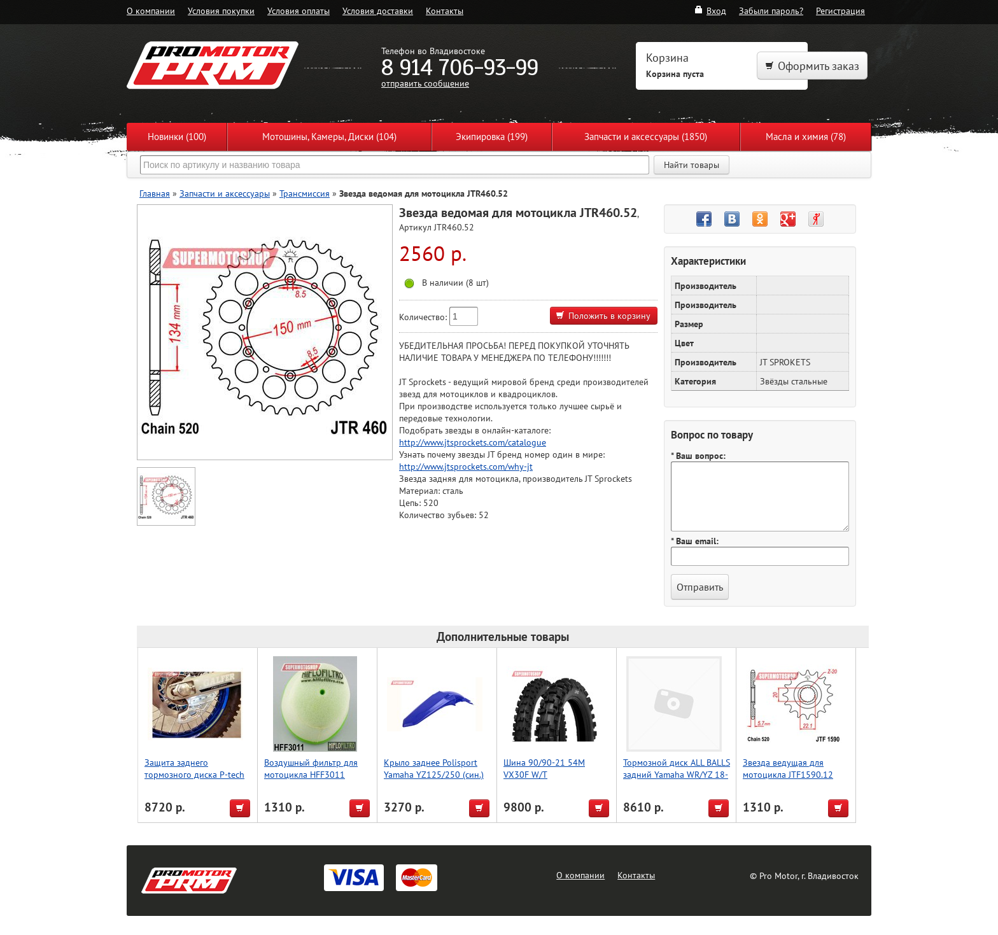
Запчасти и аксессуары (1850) (645, 136)
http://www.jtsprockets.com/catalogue (472, 442)
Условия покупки (221, 10)
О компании (151, 10)
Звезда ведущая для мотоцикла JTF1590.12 (788, 768)
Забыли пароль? (771, 10)
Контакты (444, 10)
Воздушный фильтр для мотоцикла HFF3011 (311, 768)
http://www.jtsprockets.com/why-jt (466, 466)
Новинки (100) (177, 136)
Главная (154, 193)
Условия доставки (377, 10)
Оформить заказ (812, 66)
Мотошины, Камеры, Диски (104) (329, 136)
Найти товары (691, 165)
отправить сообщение (425, 83)
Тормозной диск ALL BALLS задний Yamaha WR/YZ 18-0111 (676, 774)
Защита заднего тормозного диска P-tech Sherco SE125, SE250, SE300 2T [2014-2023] (194, 780)
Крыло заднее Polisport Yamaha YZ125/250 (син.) (434, 768)
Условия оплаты (298, 10)
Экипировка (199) (492, 136)
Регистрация (840, 10)
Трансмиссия (304, 193)
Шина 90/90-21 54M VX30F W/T (544, 768)
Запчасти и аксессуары (224, 193)
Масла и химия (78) (806, 136)
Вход (710, 10)
